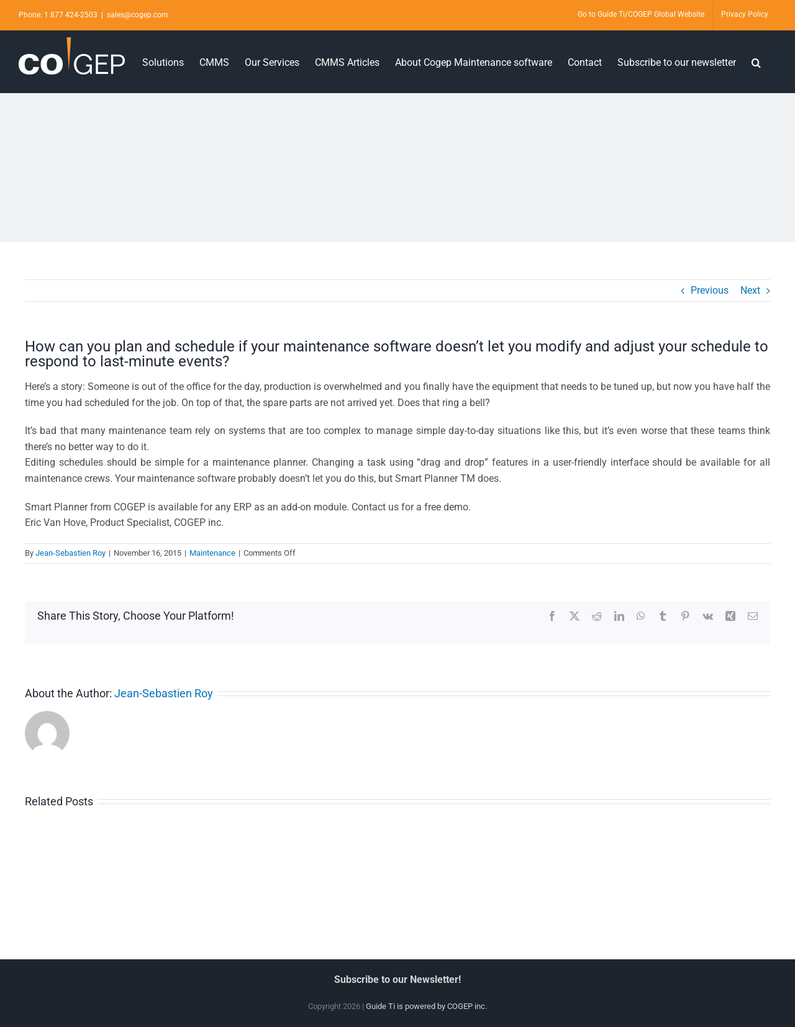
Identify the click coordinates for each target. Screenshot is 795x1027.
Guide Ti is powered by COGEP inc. (426, 1006)
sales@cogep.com (137, 15)
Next (750, 290)
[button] (756, 61)
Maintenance (212, 553)
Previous (710, 290)
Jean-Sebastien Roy (70, 553)
